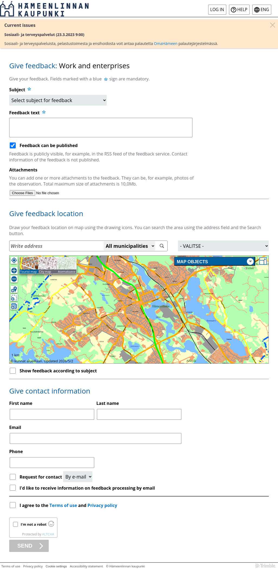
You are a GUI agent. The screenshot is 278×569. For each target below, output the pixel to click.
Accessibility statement (86, 566)
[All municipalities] (129, 246)
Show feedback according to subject (58, 371)
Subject (17, 90)
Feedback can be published (48, 145)
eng (265, 9)
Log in (217, 9)
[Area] (223, 245)
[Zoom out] (14, 278)
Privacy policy (102, 505)
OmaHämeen (166, 43)
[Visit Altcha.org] (51, 525)
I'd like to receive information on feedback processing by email (87, 488)
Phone (16, 451)
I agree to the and (68, 505)
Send (24, 546)
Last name (107, 403)
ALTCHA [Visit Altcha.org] (48, 534)
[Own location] (14, 260)
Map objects (215, 261)
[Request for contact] (77, 476)
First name (20, 403)
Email (15, 427)
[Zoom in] (14, 270)
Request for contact (41, 477)
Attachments (23, 170)
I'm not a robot (34, 524)
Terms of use (63, 505)
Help (242, 9)
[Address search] (88, 246)
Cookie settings (56, 566)
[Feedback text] (100, 127)
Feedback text (27, 113)
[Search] (162, 246)
